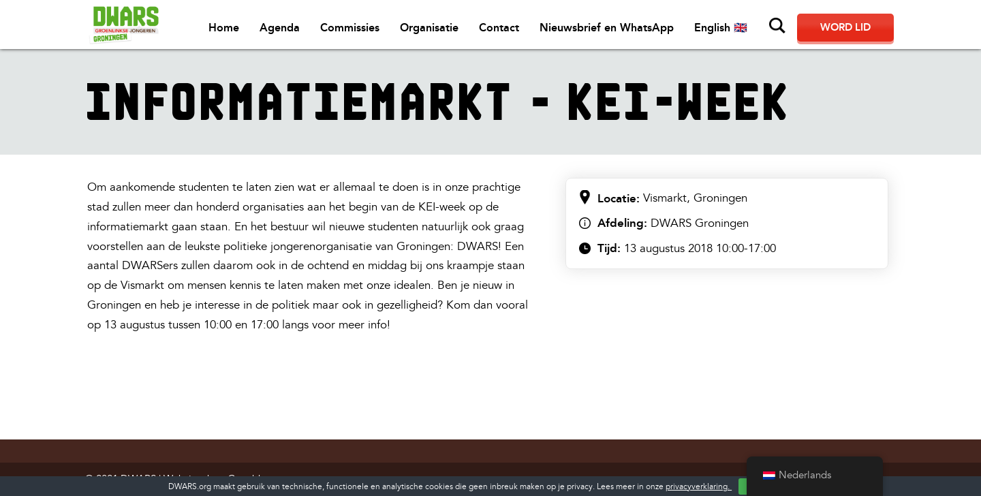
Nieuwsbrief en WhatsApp (607, 27)
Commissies (349, 27)
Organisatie (429, 27)
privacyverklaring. (699, 487)
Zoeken (777, 26)
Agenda (280, 27)
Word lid (845, 27)
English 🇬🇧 (720, 27)
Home (223, 27)
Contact (499, 27)
